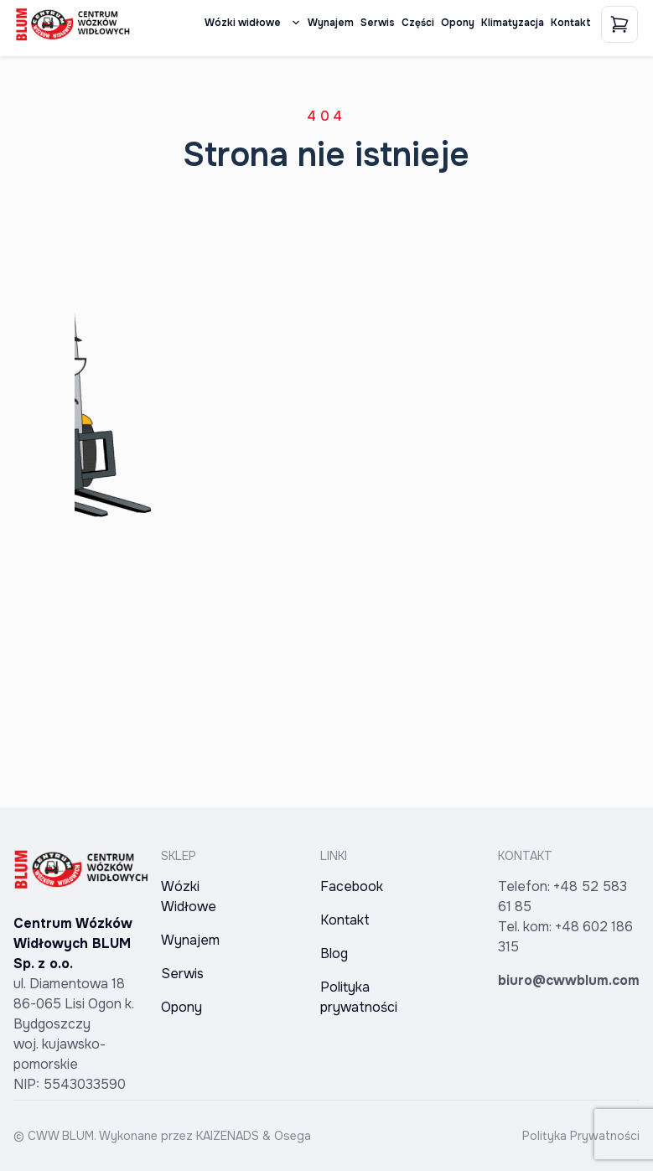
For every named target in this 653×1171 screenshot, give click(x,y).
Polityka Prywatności (581, 1135)
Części (418, 22)
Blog (334, 953)
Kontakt (571, 22)
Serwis (377, 22)
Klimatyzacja (512, 22)
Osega (292, 1135)
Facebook (351, 886)
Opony (457, 22)
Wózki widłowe (253, 23)
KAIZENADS (227, 1135)
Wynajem (331, 22)
